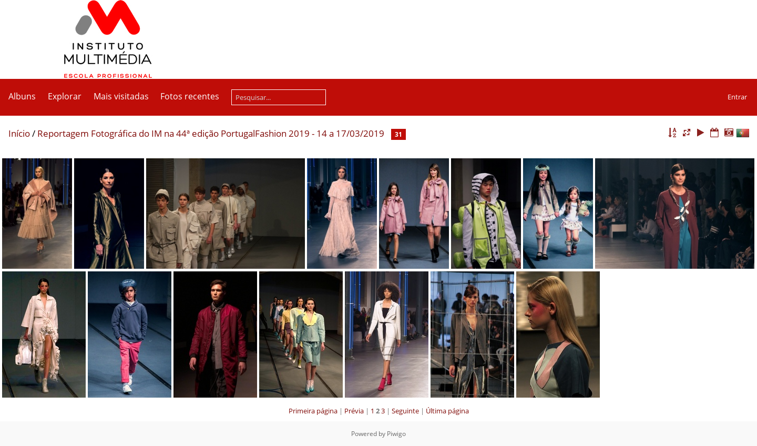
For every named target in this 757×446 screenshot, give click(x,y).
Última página (447, 410)
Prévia (354, 410)
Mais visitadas (121, 96)
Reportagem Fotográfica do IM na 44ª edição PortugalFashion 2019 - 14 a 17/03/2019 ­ (211, 133)
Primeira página (313, 410)
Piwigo (396, 433)
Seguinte (405, 410)
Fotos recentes (189, 96)
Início (19, 133)
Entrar (737, 97)
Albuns (22, 96)
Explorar (64, 96)
